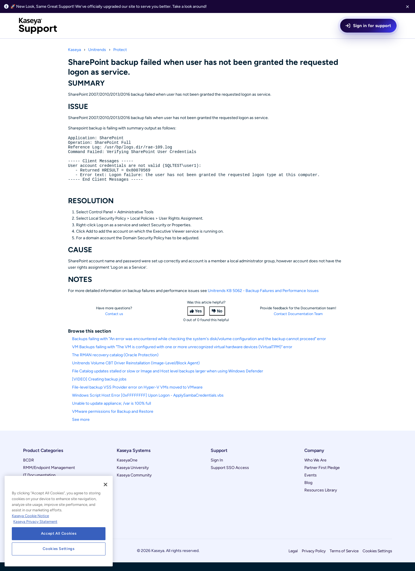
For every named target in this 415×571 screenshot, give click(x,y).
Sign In (217, 468)
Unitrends (97, 49)
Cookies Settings (377, 559)
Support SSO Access (230, 476)
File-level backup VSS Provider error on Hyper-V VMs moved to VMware (137, 395)
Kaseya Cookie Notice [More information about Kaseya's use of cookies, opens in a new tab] (30, 516)
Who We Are (315, 468)
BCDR (28, 468)
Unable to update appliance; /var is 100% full (111, 412)
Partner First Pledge (322, 476)
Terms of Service (344, 559)
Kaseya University (133, 476)
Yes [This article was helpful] (198, 319)
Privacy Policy (314, 559)
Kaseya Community (134, 483)
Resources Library (320, 498)
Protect (120, 49)
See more (81, 428)
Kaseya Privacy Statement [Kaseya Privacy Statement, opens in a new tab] (35, 521)
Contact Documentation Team (298, 322)
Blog (308, 491)
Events (310, 483)
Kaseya (74, 49)
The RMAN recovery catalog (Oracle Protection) (115, 363)
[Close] (105, 484)
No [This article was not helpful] (219, 319)
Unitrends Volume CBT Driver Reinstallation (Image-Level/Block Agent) (136, 371)
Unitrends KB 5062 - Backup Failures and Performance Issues (263, 299)
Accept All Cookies (59, 533)
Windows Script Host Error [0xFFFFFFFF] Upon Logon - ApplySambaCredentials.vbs (148, 404)
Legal (293, 559)
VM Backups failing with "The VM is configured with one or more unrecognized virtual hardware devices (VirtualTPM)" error (182, 355)
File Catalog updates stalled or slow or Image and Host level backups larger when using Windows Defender (167, 379)
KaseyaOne (127, 468)
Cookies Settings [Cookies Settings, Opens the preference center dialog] (59, 548)
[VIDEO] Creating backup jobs (99, 387)
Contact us (114, 322)
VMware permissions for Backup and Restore (112, 420)
